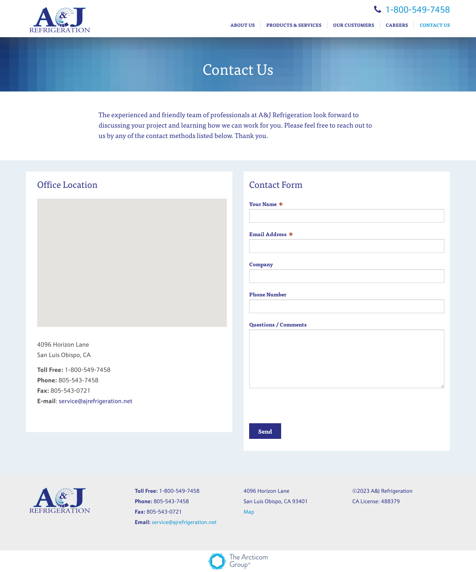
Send (265, 431)
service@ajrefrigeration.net (95, 401)
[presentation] (305, 408)
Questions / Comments (278, 324)
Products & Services (293, 25)
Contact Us (434, 25)
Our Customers (353, 25)
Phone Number (267, 294)
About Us (242, 25)
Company (261, 264)
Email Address (268, 234)
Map (249, 511)
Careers (397, 25)
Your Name (263, 204)
